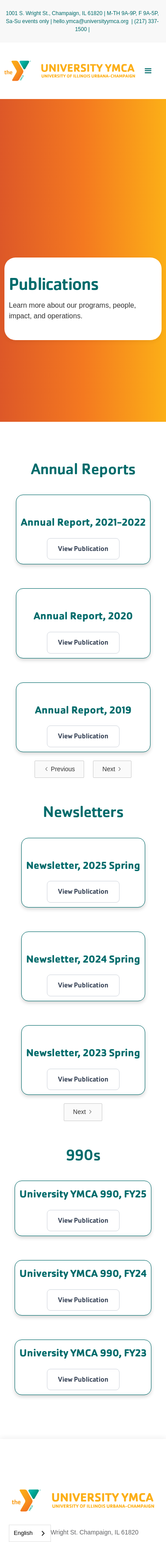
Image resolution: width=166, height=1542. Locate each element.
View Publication (83, 548)
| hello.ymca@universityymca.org (89, 21)
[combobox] (30, 1533)
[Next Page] (112, 769)
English (23, 1533)
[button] (148, 71)
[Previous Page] (59, 769)
